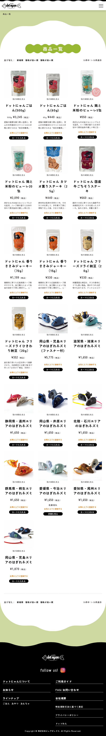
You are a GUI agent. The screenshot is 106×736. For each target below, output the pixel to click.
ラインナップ (11, 698)
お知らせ (8, 690)
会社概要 (60, 698)
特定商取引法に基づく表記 (69, 706)
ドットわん (61, 723)
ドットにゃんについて (16, 681)
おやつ (15, 703)
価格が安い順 (32, 60)
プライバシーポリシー (67, 715)
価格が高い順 (47, 60)
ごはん (6, 703)
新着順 (20, 60)
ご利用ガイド (63, 681)
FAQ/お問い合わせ (67, 690)
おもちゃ (25, 703)
